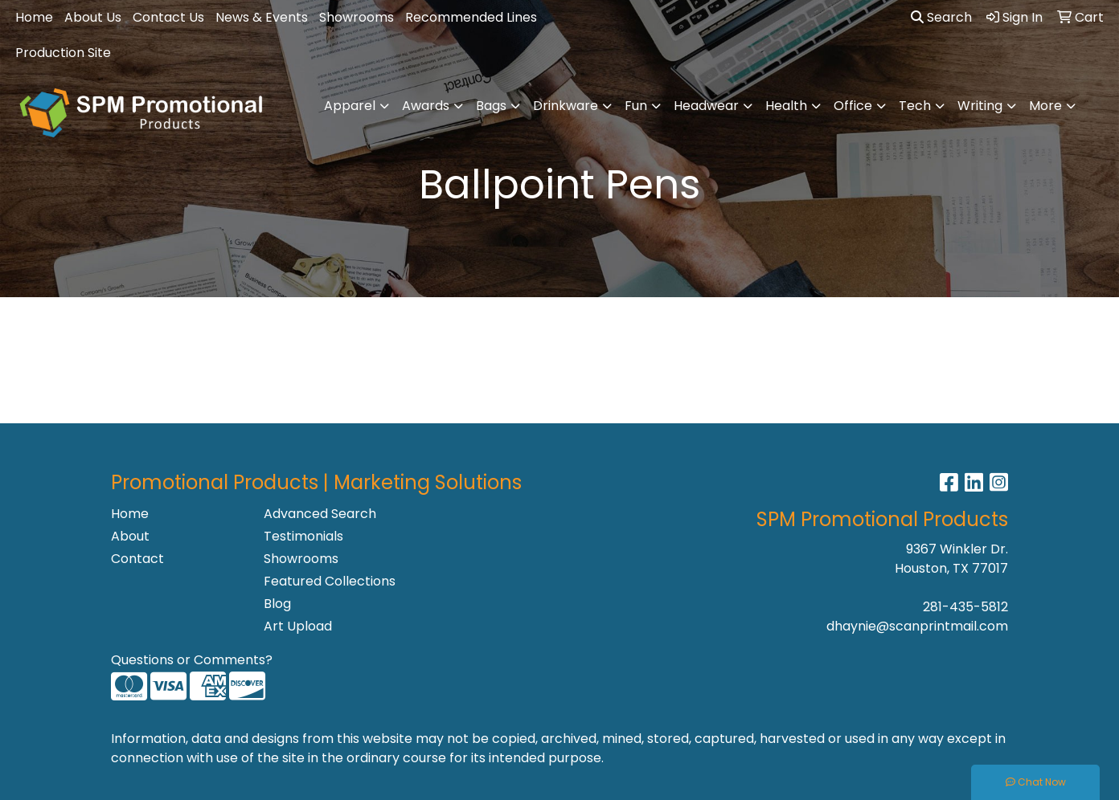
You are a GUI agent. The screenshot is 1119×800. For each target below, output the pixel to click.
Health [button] (786, 105)
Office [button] (853, 105)
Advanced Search (320, 513)
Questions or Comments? (192, 660)
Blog (277, 603)
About (130, 536)
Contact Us (168, 17)
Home (34, 17)
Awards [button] (425, 105)
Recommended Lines (471, 17)
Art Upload (298, 626)
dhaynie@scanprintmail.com (917, 626)
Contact (137, 558)
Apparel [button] (349, 105)
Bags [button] (491, 105)
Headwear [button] (706, 105)
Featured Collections (330, 581)
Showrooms (356, 17)
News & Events (261, 17)
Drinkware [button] (565, 105)
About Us (92, 17)
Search (941, 17)
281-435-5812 (965, 607)
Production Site (63, 52)
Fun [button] (636, 105)
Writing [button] (979, 105)
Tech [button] (915, 105)
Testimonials (303, 536)
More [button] (1045, 105)
